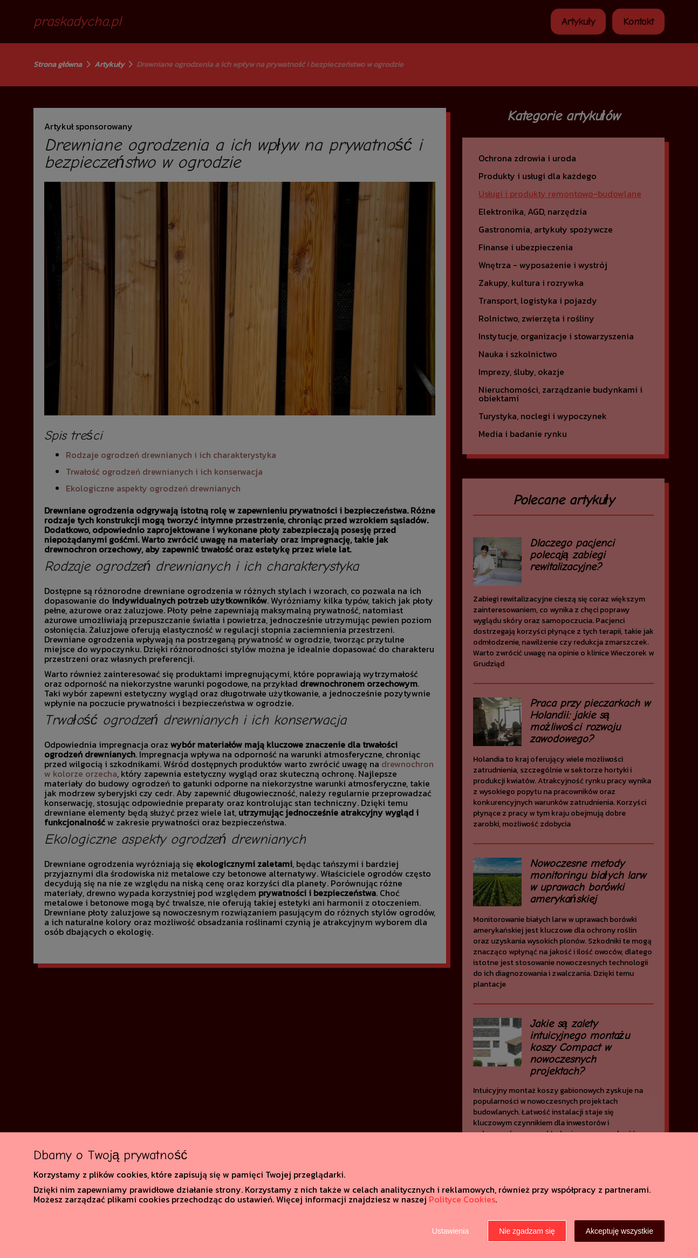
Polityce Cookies (462, 1199)
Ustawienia (450, 1231)
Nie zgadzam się (527, 1231)
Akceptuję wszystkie (619, 1231)
